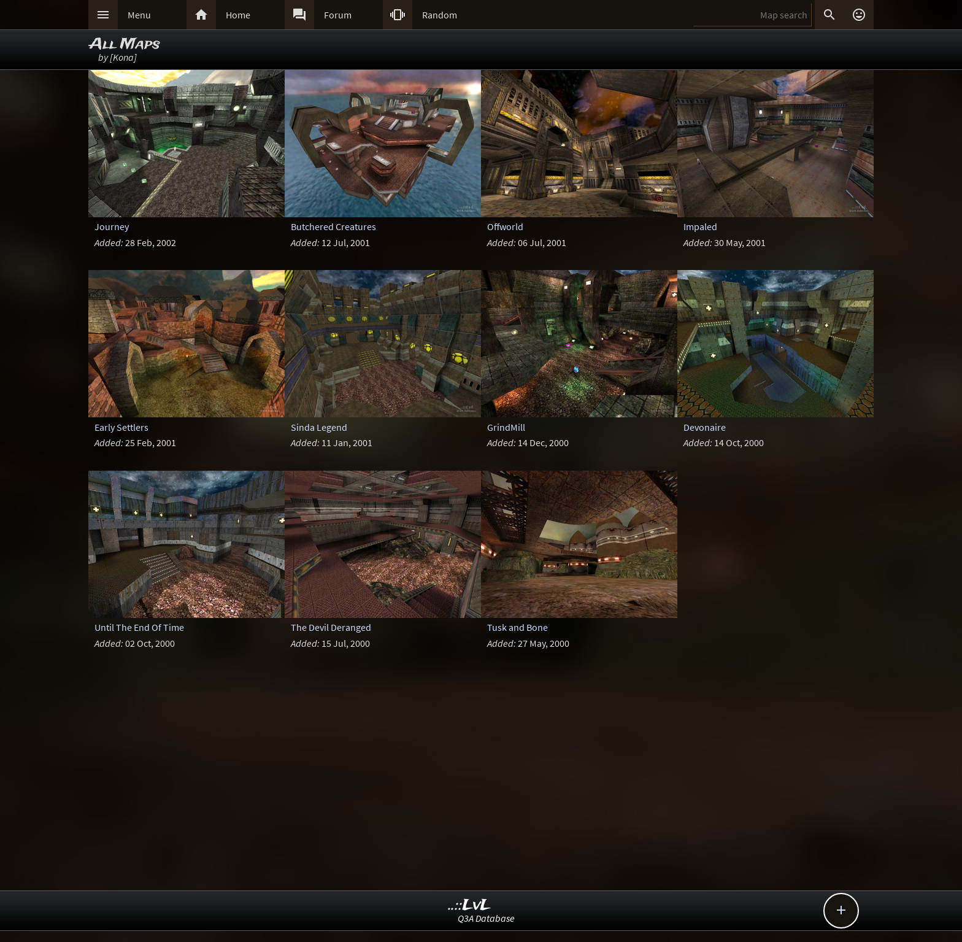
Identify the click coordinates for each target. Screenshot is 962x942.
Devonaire (704, 427)
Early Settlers (121, 427)
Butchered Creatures (333, 226)
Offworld (505, 226)
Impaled (700, 226)
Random (439, 15)
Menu (139, 15)
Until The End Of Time (139, 627)
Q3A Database (486, 918)
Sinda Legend (319, 427)
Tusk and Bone (517, 627)
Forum (338, 15)
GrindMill (506, 427)
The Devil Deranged (331, 627)
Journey (111, 226)
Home (238, 15)
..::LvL (469, 905)
